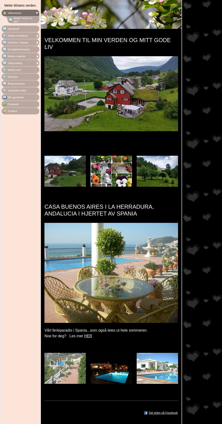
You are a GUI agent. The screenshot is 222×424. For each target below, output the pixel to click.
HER (88, 336)
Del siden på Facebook (163, 413)
